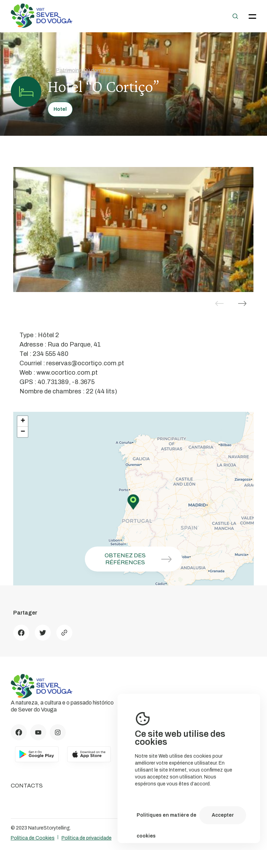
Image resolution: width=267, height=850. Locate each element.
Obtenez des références (141, 558)
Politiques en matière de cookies (166, 819)
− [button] (23, 432)
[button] (242, 303)
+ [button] (23, 421)
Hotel (60, 109)
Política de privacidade (87, 838)
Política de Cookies (33, 838)
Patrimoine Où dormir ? (79, 70)
